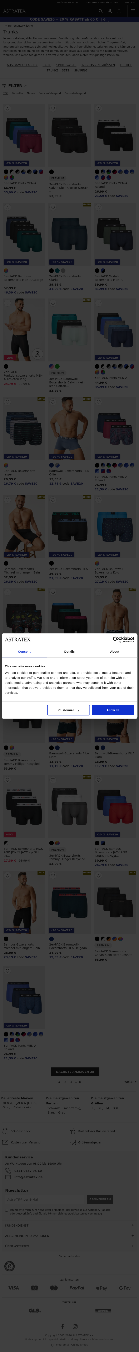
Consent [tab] (24, 651)
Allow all (112, 710)
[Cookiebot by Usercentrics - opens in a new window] (116, 639)
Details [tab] (69, 651)
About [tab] (114, 651)
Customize (68, 710)
